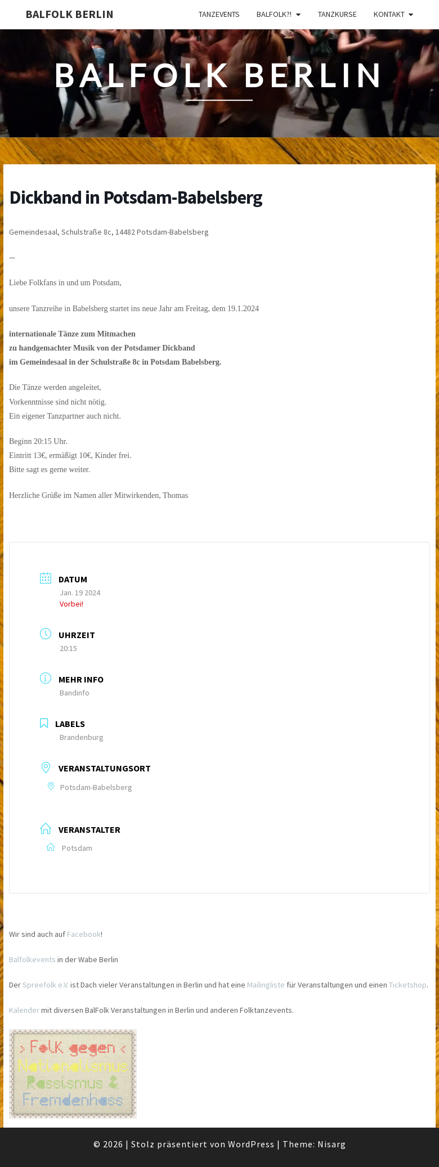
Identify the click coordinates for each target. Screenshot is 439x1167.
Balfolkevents (32, 959)
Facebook (84, 934)
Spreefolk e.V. (46, 985)
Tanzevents (219, 14)
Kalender (24, 1010)
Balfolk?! (274, 14)
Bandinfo (74, 693)
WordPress (251, 1144)
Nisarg (331, 1144)
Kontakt (389, 14)
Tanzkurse (337, 14)
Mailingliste (266, 985)
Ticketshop (408, 985)
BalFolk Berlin (69, 14)
